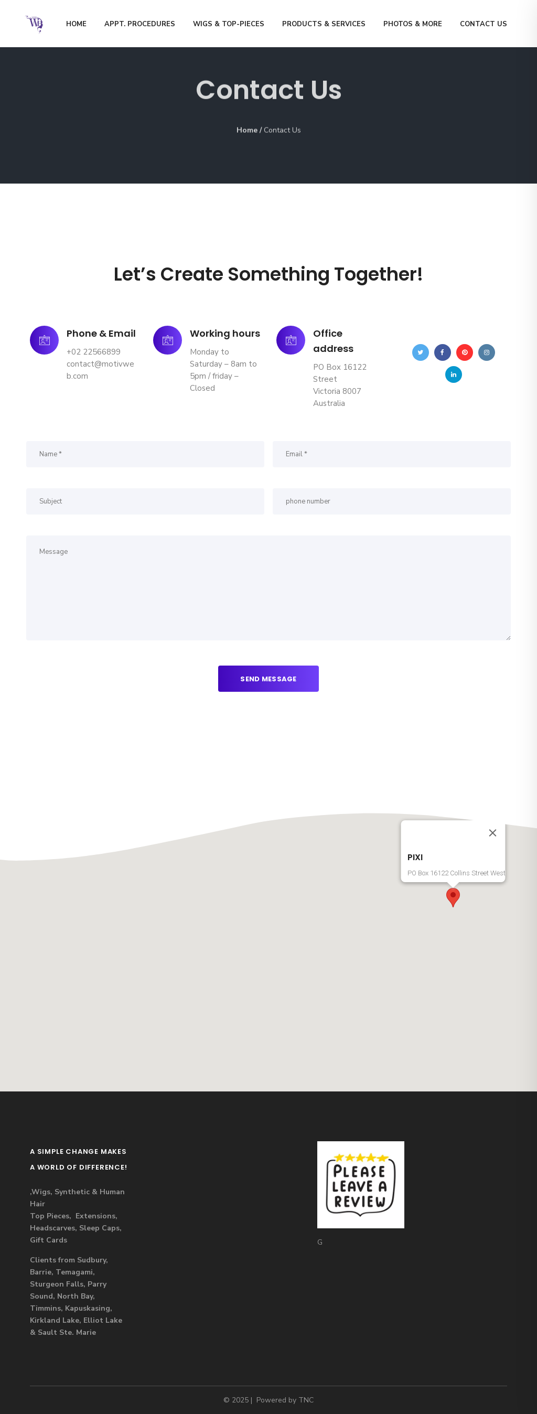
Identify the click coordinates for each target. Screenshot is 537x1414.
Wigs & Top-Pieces (228, 24)
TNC (306, 1400)
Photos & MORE (412, 24)
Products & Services (324, 24)
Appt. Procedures (139, 24)
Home (76, 24)
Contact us (483, 24)
